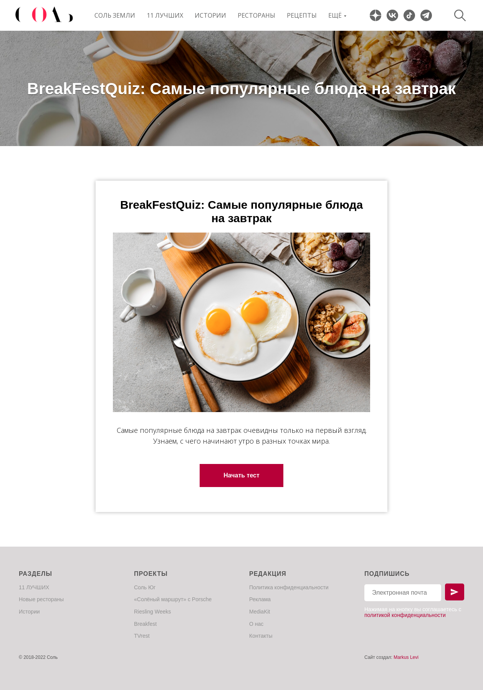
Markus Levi (406, 657)
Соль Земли (114, 15)
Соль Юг (144, 587)
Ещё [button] (335, 15)
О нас (256, 624)
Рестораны (256, 15)
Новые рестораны (41, 599)
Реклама (260, 599)
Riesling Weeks (152, 612)
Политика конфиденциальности (289, 587)
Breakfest (145, 624)
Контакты (260, 636)
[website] (375, 15)
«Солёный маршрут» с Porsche (173, 599)
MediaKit (259, 612)
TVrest (142, 636)
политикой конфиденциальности (405, 615)
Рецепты (302, 15)
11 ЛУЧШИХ (165, 15)
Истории (210, 15)
